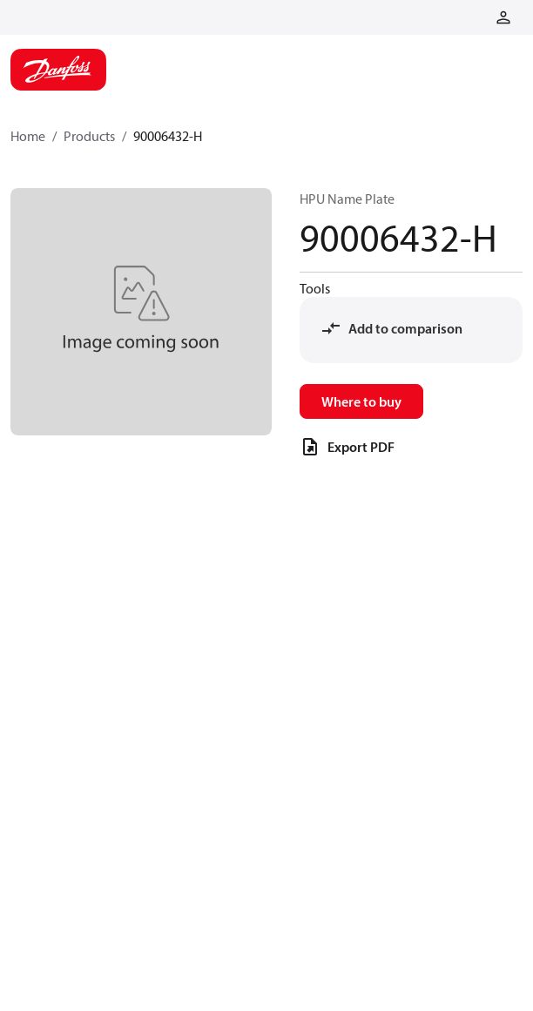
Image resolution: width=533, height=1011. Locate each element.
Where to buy (361, 401)
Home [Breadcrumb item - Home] (27, 136)
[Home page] (58, 70)
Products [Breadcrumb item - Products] (89, 136)
